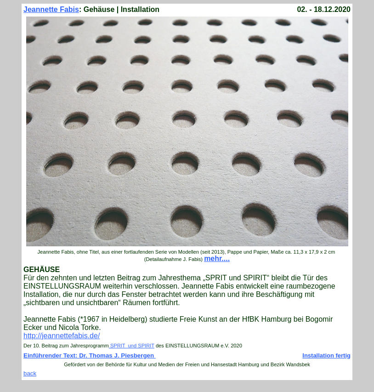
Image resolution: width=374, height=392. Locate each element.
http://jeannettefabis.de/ (61, 336)
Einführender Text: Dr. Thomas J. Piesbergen (89, 355)
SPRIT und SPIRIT (131, 345)
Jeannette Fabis (51, 9)
